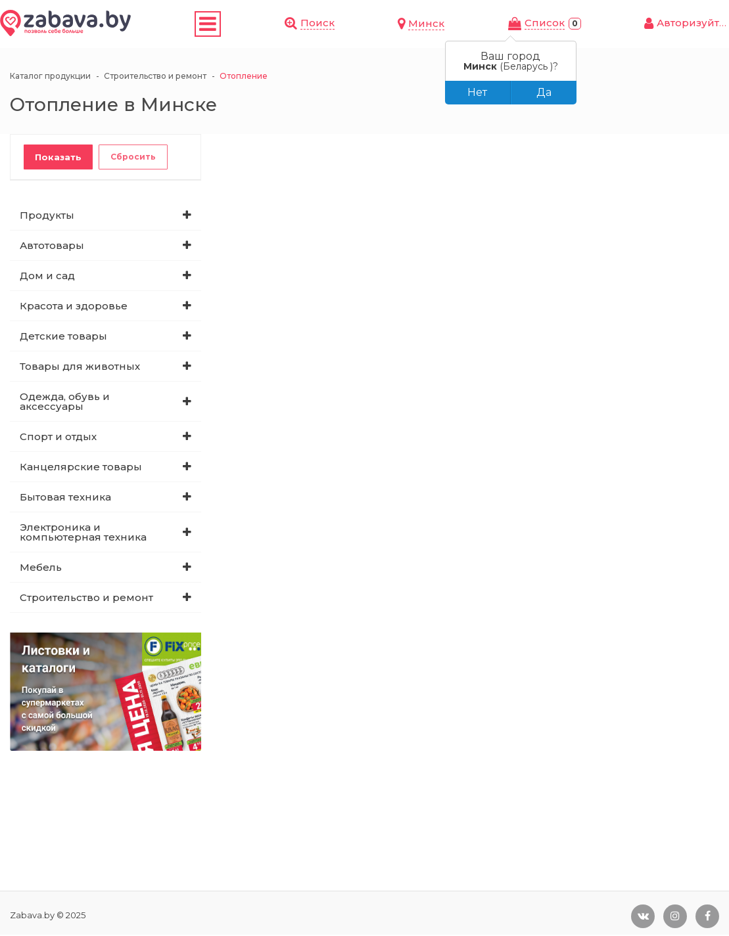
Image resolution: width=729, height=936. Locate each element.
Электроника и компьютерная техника (83, 533)
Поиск (460, 23)
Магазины (360, 24)
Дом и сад (47, 277)
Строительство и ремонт (86, 598)
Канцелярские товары (81, 468)
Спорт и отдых (58, 438)
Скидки (177, 24)
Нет (477, 92)
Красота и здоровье (74, 307)
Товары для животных (80, 367)
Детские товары (63, 337)
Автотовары (52, 246)
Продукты (47, 216)
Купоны (229, 24)
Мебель (41, 568)
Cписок (592, 24)
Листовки (289, 24)
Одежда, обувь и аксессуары (65, 402)
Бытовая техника (65, 498)
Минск (522, 24)
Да (544, 92)
